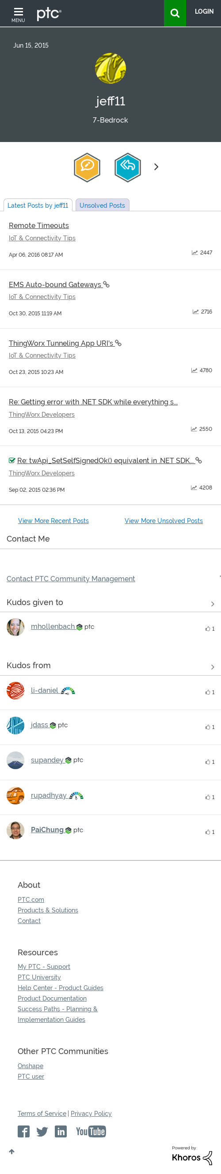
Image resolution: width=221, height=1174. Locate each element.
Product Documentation (52, 998)
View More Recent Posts (53, 520)
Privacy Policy (91, 1113)
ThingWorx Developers (42, 414)
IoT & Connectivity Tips (42, 238)
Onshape (30, 1065)
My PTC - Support (44, 966)
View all (110, 604)
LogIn (204, 11)
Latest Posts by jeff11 (38, 205)
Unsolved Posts (102, 205)
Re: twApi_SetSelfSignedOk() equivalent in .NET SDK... (106, 460)
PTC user (31, 1076)
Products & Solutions (48, 910)
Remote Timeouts (39, 225)
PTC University (39, 977)
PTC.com (31, 899)
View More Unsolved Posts (164, 520)
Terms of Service (42, 1113)
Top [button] (11, 1151)
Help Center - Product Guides (60, 987)
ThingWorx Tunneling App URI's (62, 343)
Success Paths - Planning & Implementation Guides (58, 1014)
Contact (29, 920)
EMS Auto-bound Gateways (56, 284)
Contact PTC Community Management (71, 579)
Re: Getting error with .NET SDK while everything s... (93, 402)
